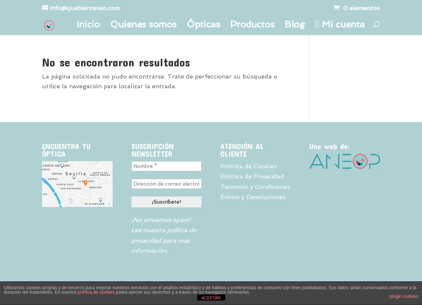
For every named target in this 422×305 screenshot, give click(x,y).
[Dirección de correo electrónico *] (166, 184)
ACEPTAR (210, 298)
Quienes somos (143, 26)
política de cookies (96, 292)
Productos (252, 26)
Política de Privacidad (252, 176)
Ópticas (203, 26)
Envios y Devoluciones (253, 197)
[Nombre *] (166, 166)
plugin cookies (404, 296)
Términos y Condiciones (255, 186)
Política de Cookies (248, 166)
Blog (295, 26)
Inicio (88, 26)
